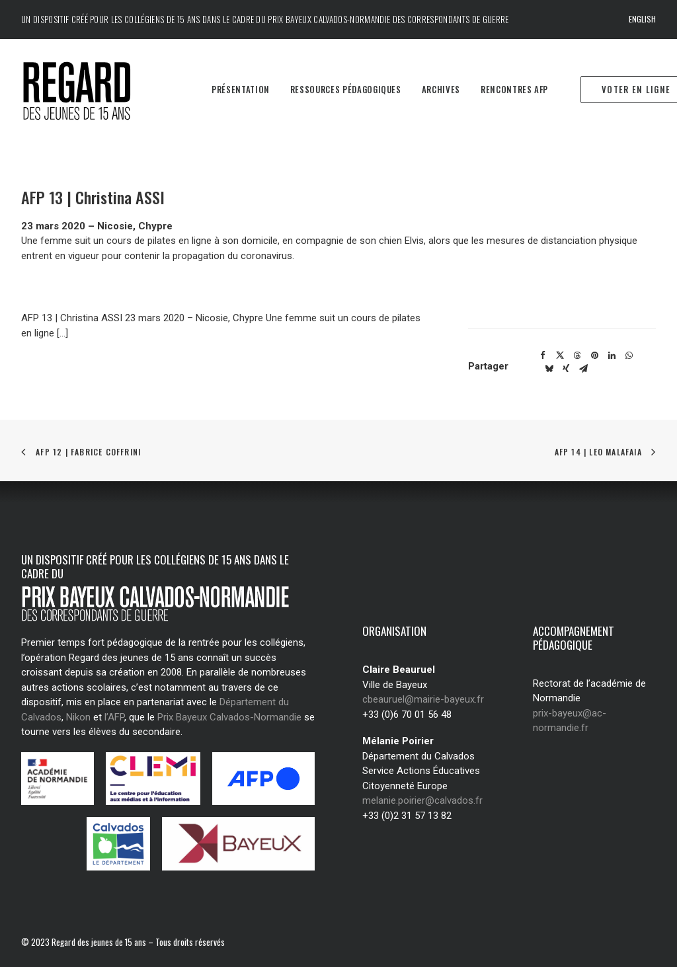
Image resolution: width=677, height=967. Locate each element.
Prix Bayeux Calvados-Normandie (229, 717)
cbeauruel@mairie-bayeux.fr (423, 699)
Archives (441, 89)
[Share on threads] (577, 355)
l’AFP (114, 717)
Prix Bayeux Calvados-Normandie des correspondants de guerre (388, 19)
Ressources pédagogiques (345, 89)
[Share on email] (583, 368)
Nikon (78, 717)
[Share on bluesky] (549, 368)
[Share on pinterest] (594, 355)
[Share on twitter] (560, 355)
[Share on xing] (566, 368)
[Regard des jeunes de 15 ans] (95, 90)
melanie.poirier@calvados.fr (422, 800)
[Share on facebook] (543, 355)
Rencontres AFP (514, 89)
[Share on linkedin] (611, 355)
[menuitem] (642, 19)
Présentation (241, 89)
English (642, 18)
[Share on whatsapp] (629, 355)
